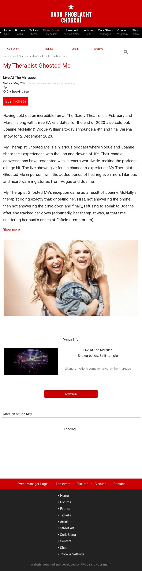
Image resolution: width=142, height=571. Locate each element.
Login (75, 48)
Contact (122, 32)
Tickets (34, 32)
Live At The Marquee (54, 56)
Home (7, 32)
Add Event (13, 48)
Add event (62, 484)
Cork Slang (105, 32)
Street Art (72, 32)
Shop (135, 32)
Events (65, 509)
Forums (20, 32)
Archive (98, 48)
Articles (89, 32)
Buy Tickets (15, 101)
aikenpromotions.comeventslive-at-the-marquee (98, 368)
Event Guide (51, 32)
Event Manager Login (32, 484)
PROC (84, 564)
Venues (100, 484)
